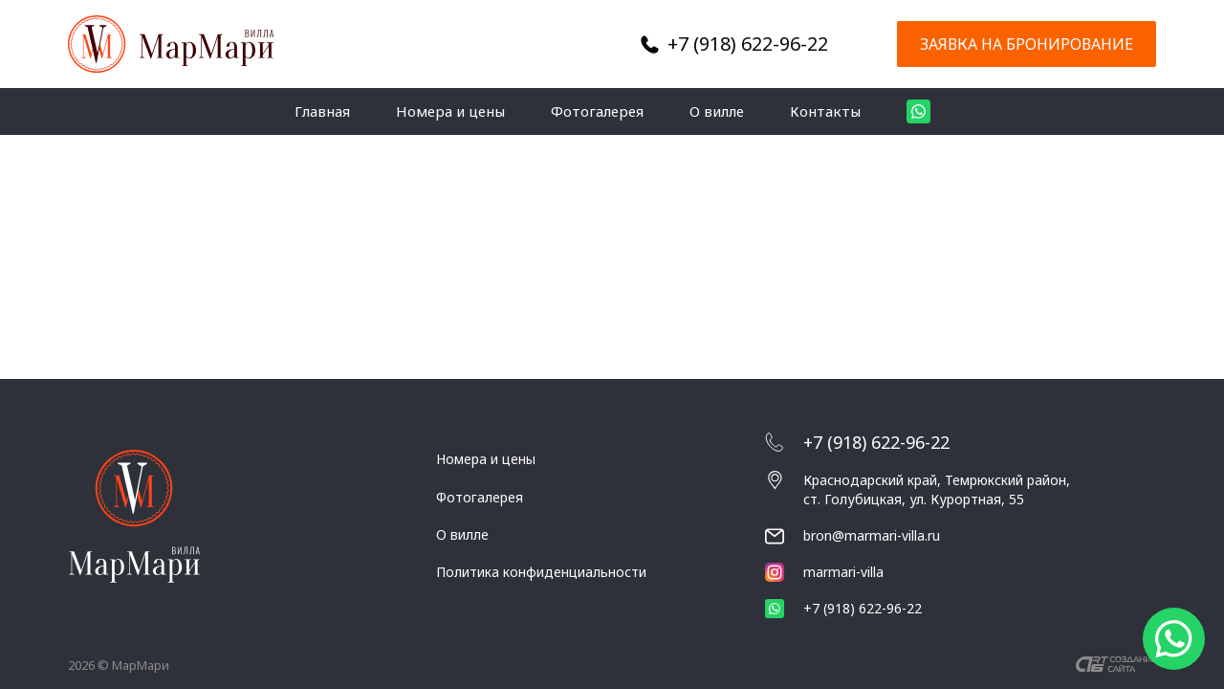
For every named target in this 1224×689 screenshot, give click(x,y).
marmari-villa (824, 572)
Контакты (825, 111)
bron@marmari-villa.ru (871, 535)
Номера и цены (450, 111)
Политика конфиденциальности (541, 572)
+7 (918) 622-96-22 (747, 43)
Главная (322, 111)
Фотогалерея (597, 111)
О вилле (716, 111)
